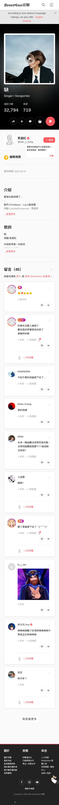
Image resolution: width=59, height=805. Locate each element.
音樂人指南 (46, 773)
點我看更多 (29, 719)
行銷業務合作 (28, 761)
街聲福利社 (27, 757)
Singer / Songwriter (17, 96)
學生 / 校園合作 (28, 764)
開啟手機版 (29, 789)
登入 (18, 276)
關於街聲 (7, 757)
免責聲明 (7, 773)
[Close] (55, 13)
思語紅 (24, 138)
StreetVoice (17, 4)
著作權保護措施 (10, 770)
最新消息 (7, 761)
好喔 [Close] (51, 156)
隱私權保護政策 (10, 767)
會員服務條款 (9, 764)
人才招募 (45, 757)
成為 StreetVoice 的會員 (37, 276)
